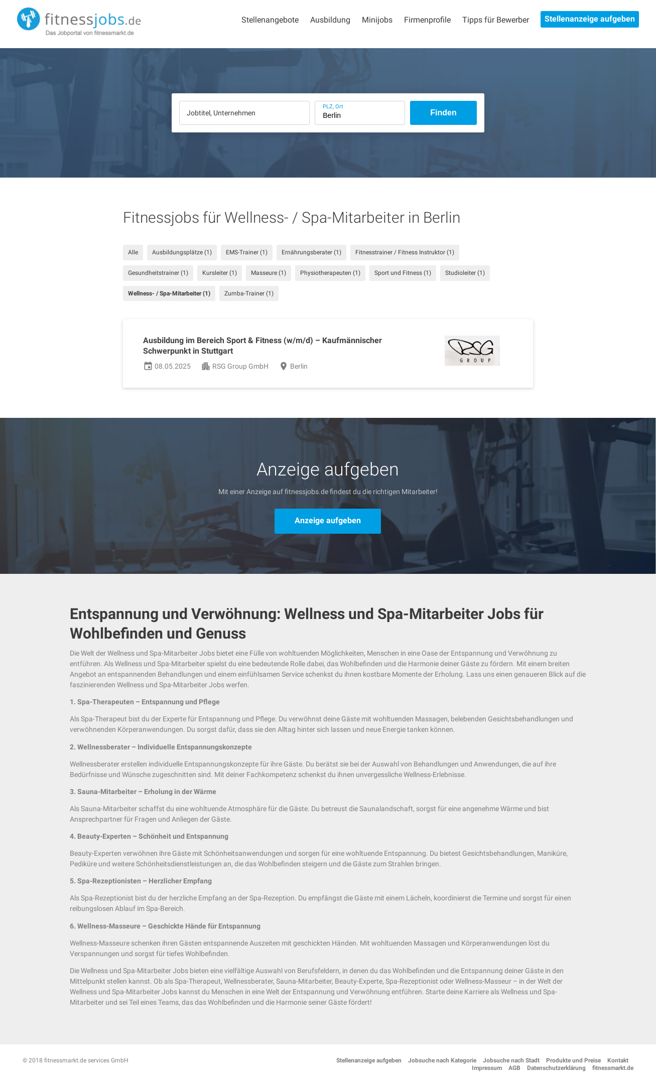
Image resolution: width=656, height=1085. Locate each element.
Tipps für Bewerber (495, 20)
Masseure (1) (268, 272)
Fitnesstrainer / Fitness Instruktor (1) (404, 252)
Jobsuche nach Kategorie (442, 1060)
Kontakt (617, 1060)
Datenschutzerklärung (556, 1067)
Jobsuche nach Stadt (511, 1060)
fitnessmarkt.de (612, 1067)
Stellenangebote (270, 20)
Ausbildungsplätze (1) (182, 252)
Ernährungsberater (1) (311, 252)
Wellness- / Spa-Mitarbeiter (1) (169, 293)
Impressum (487, 1067)
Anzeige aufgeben (328, 520)
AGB (514, 1067)
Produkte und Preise (573, 1060)
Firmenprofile (427, 20)
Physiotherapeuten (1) (330, 272)
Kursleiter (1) (219, 272)
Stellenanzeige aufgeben (590, 19)
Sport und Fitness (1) (402, 272)
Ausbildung (330, 20)
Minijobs (377, 20)
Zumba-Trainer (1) (249, 293)
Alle (133, 252)
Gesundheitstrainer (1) (158, 272)
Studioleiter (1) (465, 272)
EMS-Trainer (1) (247, 252)
